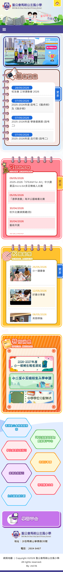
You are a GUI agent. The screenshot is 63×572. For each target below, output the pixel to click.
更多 (57, 94)
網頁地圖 (8, 558)
